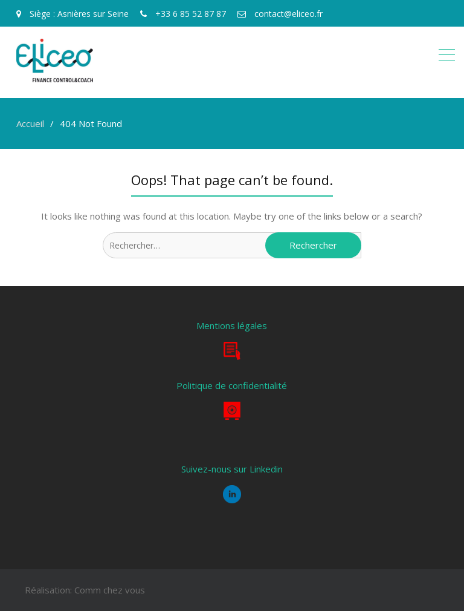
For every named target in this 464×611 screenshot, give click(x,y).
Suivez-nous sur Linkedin (232, 469)
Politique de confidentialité (231, 385)
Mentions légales (231, 325)
